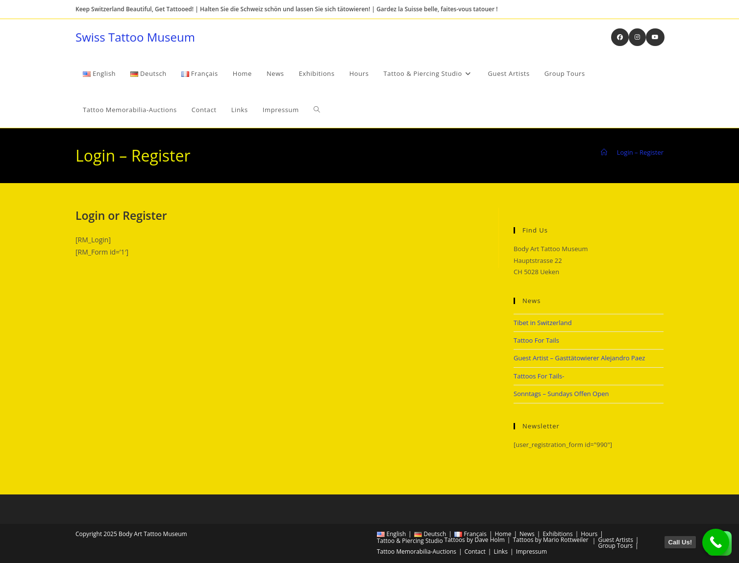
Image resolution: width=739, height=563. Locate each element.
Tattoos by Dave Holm (474, 540)
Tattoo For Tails (536, 340)
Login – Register (640, 152)
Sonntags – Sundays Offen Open (561, 393)
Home (502, 534)
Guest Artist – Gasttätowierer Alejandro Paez (579, 357)
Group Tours (615, 545)
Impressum (531, 551)
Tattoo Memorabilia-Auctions (416, 551)
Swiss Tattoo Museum (135, 37)
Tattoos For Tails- (539, 376)
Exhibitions (557, 534)
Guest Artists (615, 540)
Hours (589, 534)
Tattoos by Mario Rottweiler (550, 540)
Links (500, 551)
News (527, 534)
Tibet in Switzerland (543, 322)
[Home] (604, 152)
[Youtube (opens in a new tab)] (655, 37)
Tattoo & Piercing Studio (410, 541)
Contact (475, 551)
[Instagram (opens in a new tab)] (637, 37)
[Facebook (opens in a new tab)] (620, 37)
